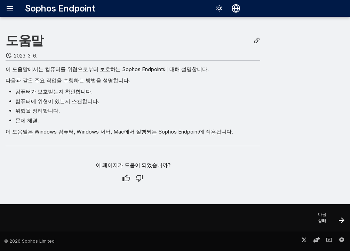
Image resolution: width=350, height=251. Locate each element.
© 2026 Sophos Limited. (30, 241)
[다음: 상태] (329, 220)
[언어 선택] (236, 8)
